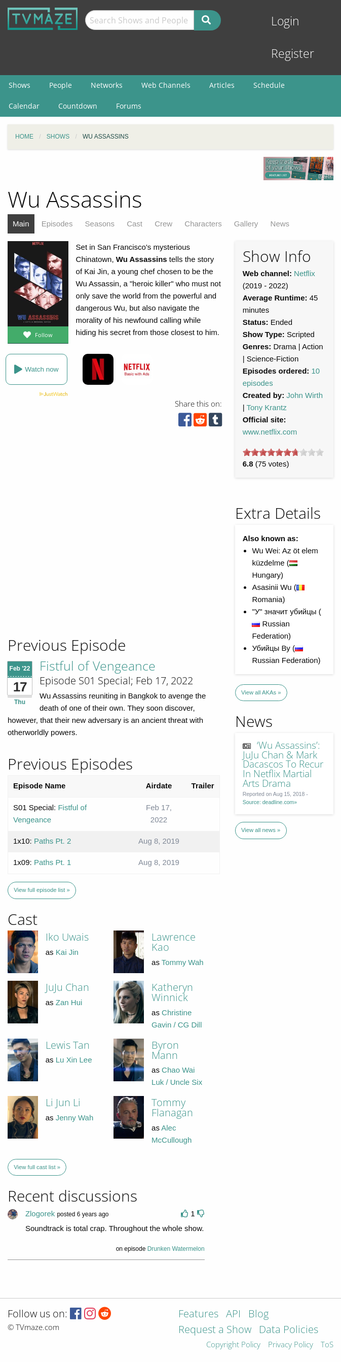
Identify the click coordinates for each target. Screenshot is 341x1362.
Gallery (246, 223)
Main (21, 223)
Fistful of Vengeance (98, 665)
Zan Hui (69, 1002)
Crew (163, 223)
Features (198, 1314)
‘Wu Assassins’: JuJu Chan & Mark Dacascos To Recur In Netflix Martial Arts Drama (283, 764)
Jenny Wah (74, 1117)
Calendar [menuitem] (24, 106)
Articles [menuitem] (222, 85)
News (280, 223)
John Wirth (304, 395)
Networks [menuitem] (107, 85)
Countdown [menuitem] (77, 106)
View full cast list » (37, 1167)
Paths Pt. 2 (52, 841)
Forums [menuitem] (128, 106)
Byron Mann (165, 1050)
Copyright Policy (233, 1345)
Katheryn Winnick (172, 992)
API (233, 1314)
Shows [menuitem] (19, 85)
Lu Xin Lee (74, 1059)
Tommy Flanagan (172, 1107)
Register (292, 53)
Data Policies (288, 1330)
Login (285, 21)
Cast (134, 223)
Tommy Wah (183, 962)
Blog (258, 1314)
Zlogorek (40, 1213)
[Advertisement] (81, 566)
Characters (202, 223)
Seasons (100, 223)
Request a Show (214, 1330)
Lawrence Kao (173, 942)
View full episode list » (41, 890)
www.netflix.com (270, 431)
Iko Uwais (67, 937)
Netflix (304, 273)
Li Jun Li (63, 1102)
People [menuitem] (60, 85)
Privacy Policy (290, 1345)
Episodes (57, 223)
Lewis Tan (68, 1045)
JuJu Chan (67, 987)
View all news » (260, 830)
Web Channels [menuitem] (166, 85)
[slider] (283, 452)
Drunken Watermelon (176, 1248)
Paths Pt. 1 (52, 862)
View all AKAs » (261, 692)
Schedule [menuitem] (269, 85)
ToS (327, 1345)
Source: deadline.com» (270, 802)
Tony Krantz (266, 407)
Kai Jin (67, 952)
